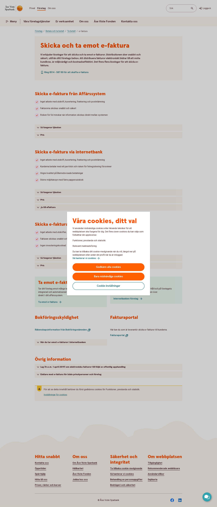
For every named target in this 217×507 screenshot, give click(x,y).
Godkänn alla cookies (108, 267)
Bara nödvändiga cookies (108, 276)
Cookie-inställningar (108, 286)
